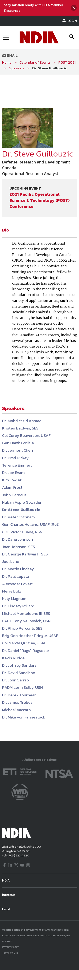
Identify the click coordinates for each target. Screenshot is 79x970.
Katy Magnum (14, 598)
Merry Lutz (11, 591)
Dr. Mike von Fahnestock (23, 717)
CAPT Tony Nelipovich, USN (26, 621)
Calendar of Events (35, 62)
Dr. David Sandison (18, 673)
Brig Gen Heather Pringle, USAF (30, 636)
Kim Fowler (11, 480)
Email (10, 55)
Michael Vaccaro (16, 710)
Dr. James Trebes (17, 702)
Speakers (16, 68)
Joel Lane (10, 561)
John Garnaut (14, 495)
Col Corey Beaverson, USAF (26, 435)
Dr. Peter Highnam (18, 517)
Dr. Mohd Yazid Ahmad (22, 421)
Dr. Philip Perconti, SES (22, 628)
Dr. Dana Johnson (17, 539)
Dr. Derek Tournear (19, 695)
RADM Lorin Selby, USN (22, 687)
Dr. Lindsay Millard (18, 606)
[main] (39, 408)
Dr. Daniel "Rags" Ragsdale (25, 651)
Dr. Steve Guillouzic (49, 68)
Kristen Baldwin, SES (20, 428)
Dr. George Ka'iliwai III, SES (25, 554)
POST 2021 (67, 62)
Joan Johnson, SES (18, 547)
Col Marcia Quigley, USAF (24, 643)
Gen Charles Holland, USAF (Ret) (30, 524)
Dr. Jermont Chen (17, 450)
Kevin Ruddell (14, 658)
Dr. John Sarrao (15, 680)
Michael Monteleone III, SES (26, 613)
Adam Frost (12, 487)
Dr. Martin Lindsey (18, 569)
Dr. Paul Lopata (15, 576)
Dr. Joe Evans (13, 473)
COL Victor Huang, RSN (22, 532)
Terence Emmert (17, 465)
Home (7, 62)
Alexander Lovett (17, 584)
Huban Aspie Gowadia (21, 502)
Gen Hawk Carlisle (18, 443)
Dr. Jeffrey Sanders (19, 665)
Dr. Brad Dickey (15, 458)
